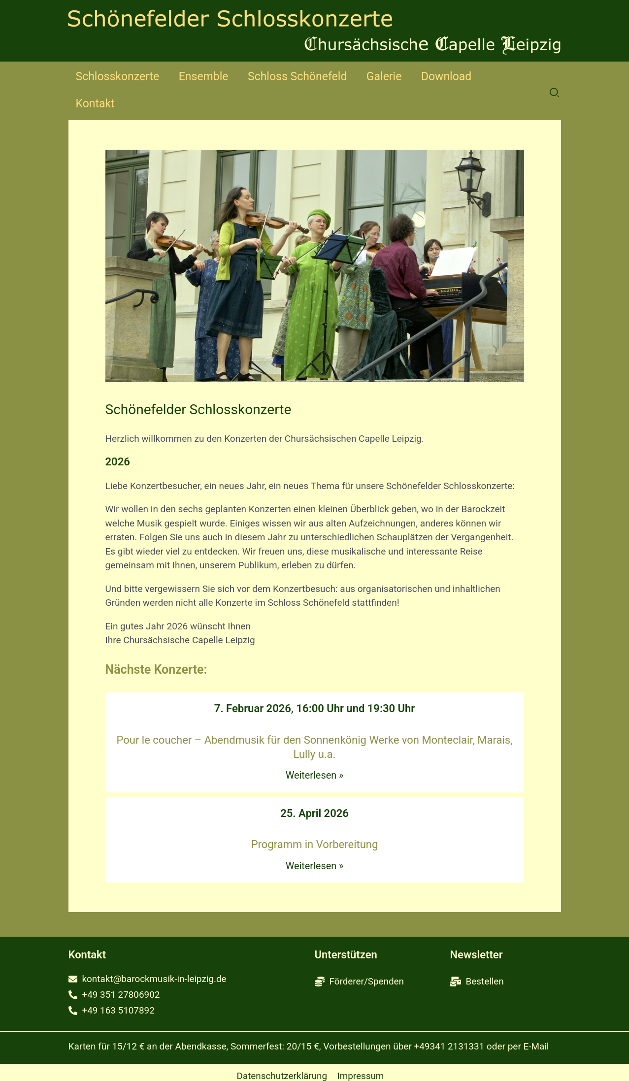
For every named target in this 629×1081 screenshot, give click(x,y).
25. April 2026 (314, 786)
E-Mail (537, 1020)
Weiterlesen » (314, 748)
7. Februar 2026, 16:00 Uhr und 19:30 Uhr (314, 681)
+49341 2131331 (449, 1020)
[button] (555, 79)
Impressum (360, 1050)
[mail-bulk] (477, 954)
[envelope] (148, 952)
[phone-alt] (114, 968)
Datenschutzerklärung (281, 1050)
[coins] (360, 954)
